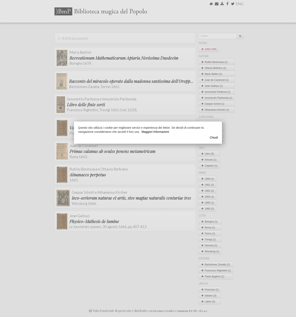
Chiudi (214, 137)
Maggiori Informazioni (155, 131)
